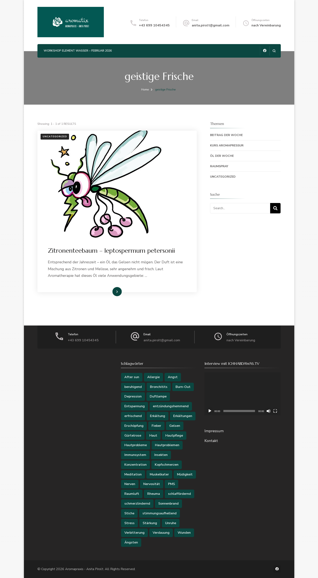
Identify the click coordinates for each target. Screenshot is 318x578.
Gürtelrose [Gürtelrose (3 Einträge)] (132, 435)
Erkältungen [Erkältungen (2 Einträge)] (182, 416)
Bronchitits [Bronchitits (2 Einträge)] (158, 387)
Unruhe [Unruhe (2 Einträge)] (170, 523)
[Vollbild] (275, 411)
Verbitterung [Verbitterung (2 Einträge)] (134, 532)
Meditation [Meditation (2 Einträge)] (133, 474)
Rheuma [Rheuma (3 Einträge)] (153, 493)
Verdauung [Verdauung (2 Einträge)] (161, 532)
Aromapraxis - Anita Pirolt (84, 569)
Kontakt (211, 440)
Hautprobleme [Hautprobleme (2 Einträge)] (135, 445)
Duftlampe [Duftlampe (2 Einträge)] (158, 396)
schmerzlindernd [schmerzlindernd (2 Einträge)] (137, 503)
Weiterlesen (109, 291)
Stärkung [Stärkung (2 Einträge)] (150, 523)
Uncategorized (55, 136)
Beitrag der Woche (226, 135)
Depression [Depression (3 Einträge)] (133, 396)
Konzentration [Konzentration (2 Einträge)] (135, 464)
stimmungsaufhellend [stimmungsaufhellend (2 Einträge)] (159, 513)
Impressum (214, 430)
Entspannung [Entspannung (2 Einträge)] (134, 406)
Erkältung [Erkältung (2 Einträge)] (157, 416)
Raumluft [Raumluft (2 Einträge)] (131, 493)
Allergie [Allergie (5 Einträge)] (153, 377)
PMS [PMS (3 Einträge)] (171, 484)
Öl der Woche (222, 156)
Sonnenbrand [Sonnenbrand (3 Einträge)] (168, 503)
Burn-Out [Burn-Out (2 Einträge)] (183, 387)
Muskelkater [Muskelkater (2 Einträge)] (159, 474)
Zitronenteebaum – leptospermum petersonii (111, 250)
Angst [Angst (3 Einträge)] (173, 377)
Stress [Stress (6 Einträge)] (129, 523)
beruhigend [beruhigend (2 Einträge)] (133, 387)
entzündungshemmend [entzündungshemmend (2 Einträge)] (171, 406)
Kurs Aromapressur (227, 145)
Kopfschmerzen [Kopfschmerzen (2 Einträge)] (166, 464)
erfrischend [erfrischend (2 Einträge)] (133, 416)
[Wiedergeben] (210, 411)
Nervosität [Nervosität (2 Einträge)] (151, 484)
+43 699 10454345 (154, 25)
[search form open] (274, 51)
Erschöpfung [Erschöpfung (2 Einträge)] (134, 425)
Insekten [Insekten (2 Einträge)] (161, 455)
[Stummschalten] (268, 411)
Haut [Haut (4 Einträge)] (153, 435)
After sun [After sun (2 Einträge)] (131, 377)
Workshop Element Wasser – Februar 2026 (78, 51)
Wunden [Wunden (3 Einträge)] (184, 532)
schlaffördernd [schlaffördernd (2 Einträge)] (179, 493)
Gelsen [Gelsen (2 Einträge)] (174, 425)
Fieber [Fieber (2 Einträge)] (156, 425)
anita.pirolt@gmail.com (210, 25)
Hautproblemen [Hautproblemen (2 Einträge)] (167, 445)
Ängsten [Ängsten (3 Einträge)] (131, 542)
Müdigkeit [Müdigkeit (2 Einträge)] (185, 474)
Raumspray (219, 166)
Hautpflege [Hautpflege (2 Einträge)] (174, 435)
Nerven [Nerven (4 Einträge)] (129, 484)
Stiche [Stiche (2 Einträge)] (129, 513)
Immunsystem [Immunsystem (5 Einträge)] (135, 455)
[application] (242, 393)
